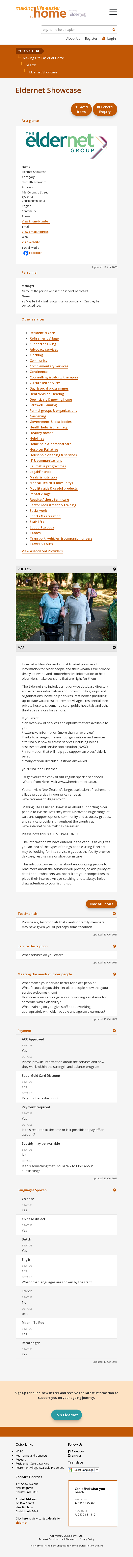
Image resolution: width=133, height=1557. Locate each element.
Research (21, 1459)
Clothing (36, 355)
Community (38, 360)
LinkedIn (75, 1455)
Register (91, 38)
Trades (35, 533)
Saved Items (81, 109)
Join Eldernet (66, 1415)
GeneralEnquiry (105, 109)
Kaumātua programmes (48, 466)
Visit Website (31, 242)
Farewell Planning (43, 405)
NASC (19, 1451)
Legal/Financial (41, 472)
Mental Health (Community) (51, 483)
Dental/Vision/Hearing (47, 394)
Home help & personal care (50, 444)
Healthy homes (41, 433)
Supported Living (43, 344)
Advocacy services (44, 349)
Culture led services (45, 383)
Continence (39, 372)
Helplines (37, 438)
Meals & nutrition (43, 477)
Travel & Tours (41, 544)
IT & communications (46, 460)
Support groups (42, 527)
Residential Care (42, 333)
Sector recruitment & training (53, 505)
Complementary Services (49, 366)
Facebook (32, 253)
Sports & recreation (45, 516)
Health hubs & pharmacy (49, 427)
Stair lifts (37, 522)
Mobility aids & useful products (54, 488)
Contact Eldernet (29, 1477)
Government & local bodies (51, 422)
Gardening (38, 416)
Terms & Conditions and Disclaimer (58, 1539)
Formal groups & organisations (53, 410)
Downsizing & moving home (51, 399)
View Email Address (35, 232)
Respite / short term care (49, 499)
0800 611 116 (85, 1514)
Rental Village (40, 494)
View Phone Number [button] (36, 221)
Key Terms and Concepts (31, 1455)
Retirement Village (44, 338)
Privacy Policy (86, 1539)
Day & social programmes (49, 388)
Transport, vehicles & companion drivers (61, 538)
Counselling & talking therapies (54, 377)
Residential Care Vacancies (32, 1463)
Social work (38, 510)
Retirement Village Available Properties (40, 1467)
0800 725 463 (85, 1503)
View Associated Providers (42, 551)
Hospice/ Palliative (44, 449)
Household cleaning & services (53, 455)
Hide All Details (101, 904)
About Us (73, 38)
